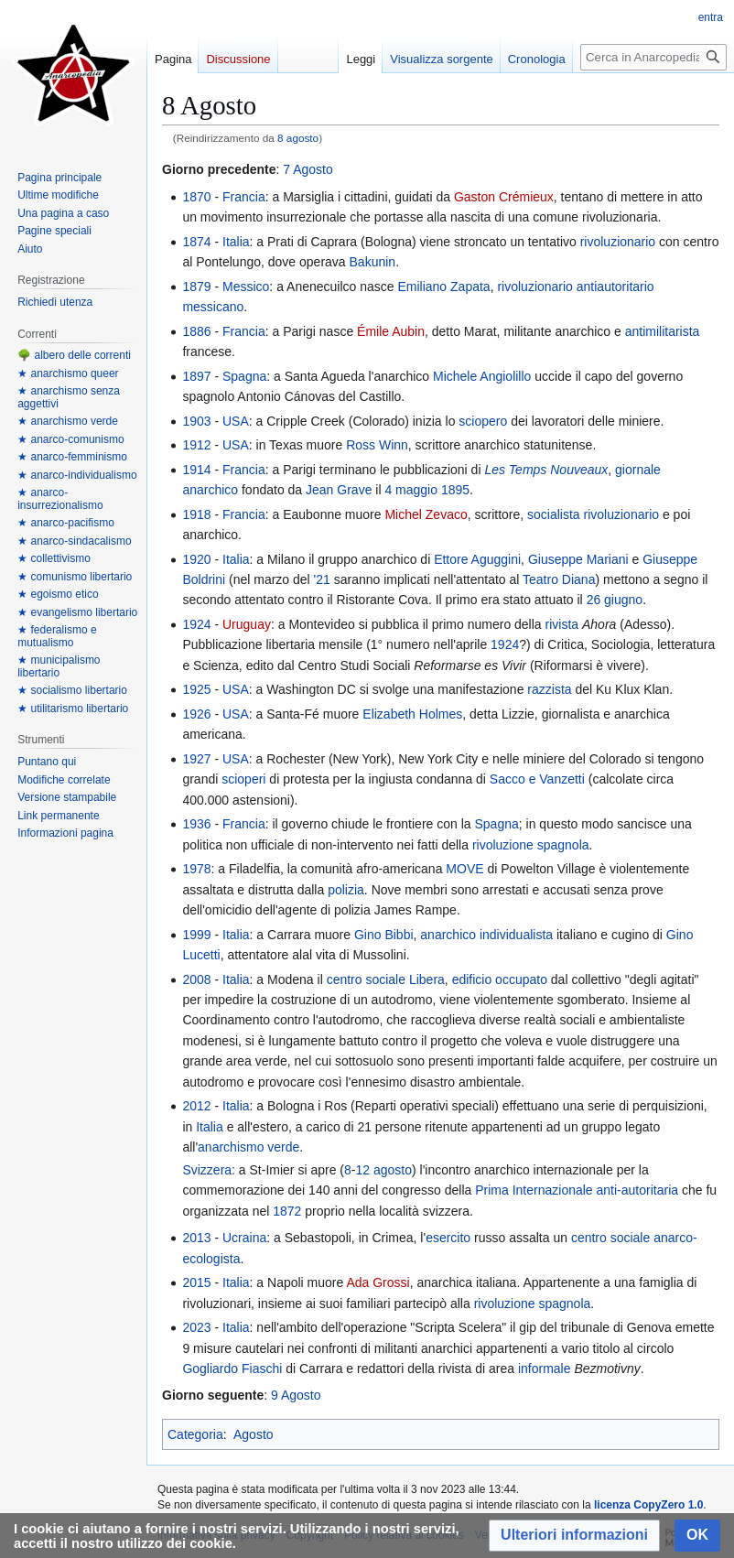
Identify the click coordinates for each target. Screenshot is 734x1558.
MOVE (464, 868)
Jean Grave (339, 489)
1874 (196, 241)
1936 (196, 824)
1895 (455, 489)
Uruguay (246, 624)
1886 (196, 331)
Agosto (253, 1434)
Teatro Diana (559, 579)
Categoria (195, 1434)
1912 (196, 445)
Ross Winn (377, 445)
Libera (427, 979)
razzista (549, 689)
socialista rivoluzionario (593, 514)
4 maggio (410, 489)
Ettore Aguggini (477, 559)
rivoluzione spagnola (530, 845)
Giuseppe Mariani (578, 559)
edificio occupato (499, 979)
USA (235, 421)
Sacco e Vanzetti (537, 779)
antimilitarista (662, 331)
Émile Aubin (391, 331)
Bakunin (373, 261)
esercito (448, 1237)
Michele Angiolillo (482, 376)
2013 (196, 1237)
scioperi (243, 779)
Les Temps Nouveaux (546, 469)
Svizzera (207, 1170)
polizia (346, 889)
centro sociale (366, 979)
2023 (196, 1327)
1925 (196, 689)
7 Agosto (308, 169)
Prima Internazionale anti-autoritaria (576, 1190)
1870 (196, 196)
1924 (196, 624)
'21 (322, 579)
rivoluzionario (617, 241)
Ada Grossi (377, 1282)
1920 (196, 559)
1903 (196, 421)
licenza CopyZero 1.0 (648, 1504)
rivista (562, 624)
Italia (236, 241)
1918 (196, 514)
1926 (196, 714)
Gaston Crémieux (504, 196)
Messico (245, 286)
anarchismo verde (248, 1147)
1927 (196, 759)
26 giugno (615, 599)
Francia (243, 196)
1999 (196, 934)
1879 (196, 286)
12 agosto (383, 1170)
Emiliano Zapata (443, 286)
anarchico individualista (486, 934)
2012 (196, 1105)
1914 (196, 469)
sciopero (483, 421)
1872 (287, 1211)
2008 (196, 979)
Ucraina (244, 1237)
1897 (196, 376)
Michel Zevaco (425, 514)
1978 (196, 868)
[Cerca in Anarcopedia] (653, 57)
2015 (196, 1282)
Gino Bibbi (384, 934)
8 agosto (297, 138)
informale (544, 1368)
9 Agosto (296, 1395)
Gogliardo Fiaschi (232, 1368)
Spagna (244, 376)
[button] (574, 1536)
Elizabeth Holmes (412, 714)
